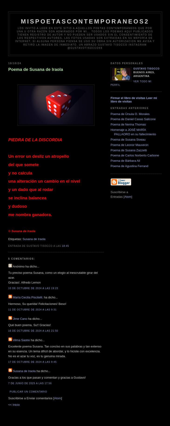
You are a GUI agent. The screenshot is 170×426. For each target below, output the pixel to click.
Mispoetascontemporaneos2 (85, 21)
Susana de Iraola (34, 239)
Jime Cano (20, 318)
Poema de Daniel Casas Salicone (133, 119)
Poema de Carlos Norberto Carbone (135, 155)
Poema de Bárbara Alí (125, 160)
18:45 (65, 246)
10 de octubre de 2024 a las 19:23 (33, 288)
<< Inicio (14, 404)
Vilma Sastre (21, 340)
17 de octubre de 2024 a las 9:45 (32, 362)
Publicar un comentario (28, 391)
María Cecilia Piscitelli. (28, 297)
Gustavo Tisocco (146, 68)
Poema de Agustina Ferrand (129, 166)
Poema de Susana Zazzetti (129, 150)
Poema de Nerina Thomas (128, 124)
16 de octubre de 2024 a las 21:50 (33, 331)
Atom (57, 398)
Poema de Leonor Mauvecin (130, 145)
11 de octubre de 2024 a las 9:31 (32, 309)
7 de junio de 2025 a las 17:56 (30, 383)
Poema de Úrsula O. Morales (130, 114)
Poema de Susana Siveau (128, 139)
